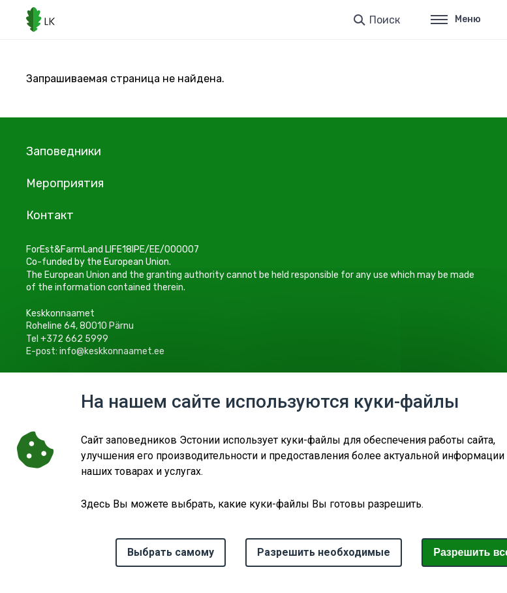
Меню (456, 19)
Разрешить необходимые (323, 552)
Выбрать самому (170, 552)
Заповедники (63, 151)
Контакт (50, 215)
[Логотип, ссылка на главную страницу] (40, 19)
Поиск (384, 20)
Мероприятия (65, 183)
